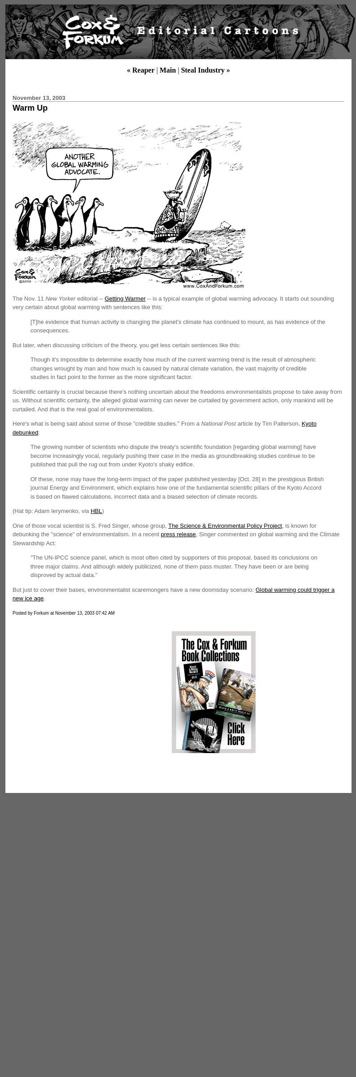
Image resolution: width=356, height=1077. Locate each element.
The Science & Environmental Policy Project (225, 525)
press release (178, 534)
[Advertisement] (86, 692)
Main (168, 70)
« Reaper (141, 70)
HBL (96, 511)
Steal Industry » (205, 70)
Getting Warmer (124, 298)
